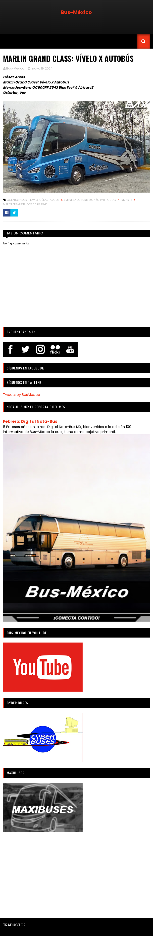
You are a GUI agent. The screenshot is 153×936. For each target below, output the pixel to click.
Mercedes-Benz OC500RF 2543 (25, 204)
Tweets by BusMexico (21, 394)
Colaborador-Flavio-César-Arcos (33, 200)
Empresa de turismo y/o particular (90, 200)
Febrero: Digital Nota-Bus (30, 421)
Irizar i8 (127, 200)
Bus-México (76, 12)
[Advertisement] (76, 873)
